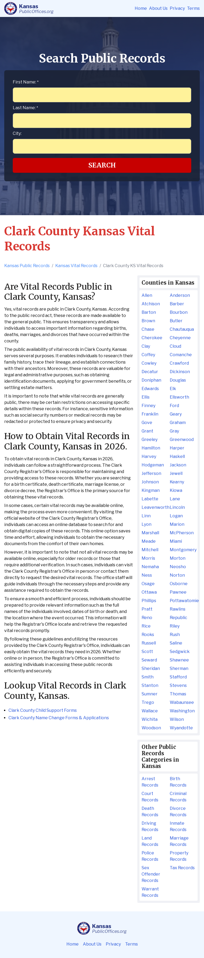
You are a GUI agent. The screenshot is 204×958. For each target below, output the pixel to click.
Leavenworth (154, 507)
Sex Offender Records (151, 874)
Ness (147, 575)
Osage (148, 583)
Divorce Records (178, 811)
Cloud (175, 346)
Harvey (149, 456)
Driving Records (150, 826)
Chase (148, 329)
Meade (149, 541)
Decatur (150, 371)
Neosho (178, 566)
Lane (175, 498)
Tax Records (182, 867)
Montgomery (183, 549)
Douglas (178, 380)
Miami (176, 541)
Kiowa (176, 490)
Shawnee (179, 660)
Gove (147, 422)
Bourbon (179, 312)
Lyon (146, 524)
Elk (173, 388)
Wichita (150, 719)
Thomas (178, 693)
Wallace (150, 710)
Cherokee (152, 337)
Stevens (178, 685)
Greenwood (182, 439)
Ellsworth (179, 397)
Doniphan (151, 380)
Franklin (150, 414)
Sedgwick (180, 651)
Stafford (178, 676)
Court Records (150, 796)
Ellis (146, 397)
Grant (147, 431)
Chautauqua (182, 329)
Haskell (177, 456)
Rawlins (177, 609)
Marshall (150, 532)
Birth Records (178, 782)
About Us (158, 8)
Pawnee (178, 592)
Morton (177, 558)
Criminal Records (178, 796)
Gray (174, 431)
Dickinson (180, 371)
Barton (149, 312)
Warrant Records (150, 892)
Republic (178, 617)
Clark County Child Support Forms (42, 710)
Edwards (150, 388)
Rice (146, 626)
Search (102, 165)
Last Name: (25, 107)
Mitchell (150, 549)
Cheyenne (180, 337)
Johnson (150, 481)
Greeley (150, 439)
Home (141, 8)
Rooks (148, 634)
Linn (146, 515)
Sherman (179, 668)
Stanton (150, 685)
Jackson (178, 464)
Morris (148, 558)
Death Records (150, 811)
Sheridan (151, 668)
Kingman (151, 490)
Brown (148, 320)
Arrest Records (150, 782)
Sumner (150, 693)
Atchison (151, 303)
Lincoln (177, 507)
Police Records (150, 856)
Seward (149, 660)
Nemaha (150, 566)
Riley (175, 626)
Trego (148, 702)
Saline (176, 643)
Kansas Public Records (27, 265)
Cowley (149, 363)
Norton (177, 575)
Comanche (181, 354)
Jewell (176, 473)
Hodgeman (153, 464)
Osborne (179, 583)
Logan (176, 515)
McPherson (182, 532)
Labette (150, 498)
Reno (147, 617)
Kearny (177, 481)
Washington (182, 710)
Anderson (180, 295)
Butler (176, 320)
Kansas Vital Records (76, 265)
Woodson (151, 727)
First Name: (26, 82)
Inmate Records (178, 826)
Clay (146, 346)
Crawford (179, 363)
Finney (148, 405)
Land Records (150, 841)
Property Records (179, 856)
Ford (174, 405)
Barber (177, 303)
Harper (177, 448)
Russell (149, 643)
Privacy (177, 8)
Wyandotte (181, 727)
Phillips (149, 600)
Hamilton (151, 448)
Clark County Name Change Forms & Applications (58, 717)
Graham (178, 422)
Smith (148, 676)
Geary (176, 414)
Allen (147, 295)
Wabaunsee (182, 702)
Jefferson (151, 473)
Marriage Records (179, 841)
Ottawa (149, 592)
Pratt (147, 609)
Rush (175, 634)
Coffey (148, 354)
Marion (177, 524)
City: (17, 133)
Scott (147, 651)
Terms (193, 8)
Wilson (177, 719)
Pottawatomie (183, 600)
